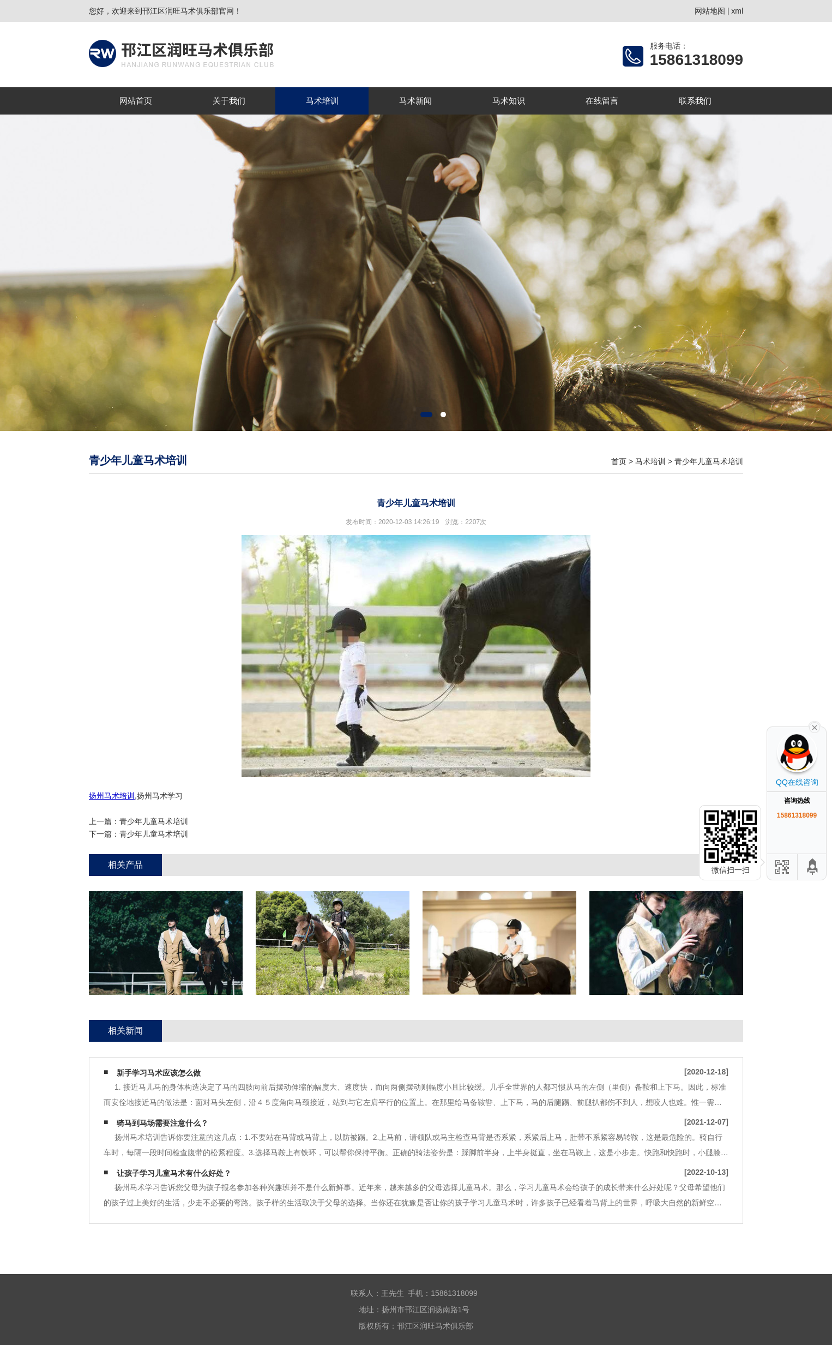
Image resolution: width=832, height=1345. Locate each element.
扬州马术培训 (112, 795)
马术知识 (508, 100)
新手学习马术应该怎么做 (159, 1072)
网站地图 (710, 11)
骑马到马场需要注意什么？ (162, 1123)
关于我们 (229, 100)
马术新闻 (415, 100)
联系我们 (695, 100)
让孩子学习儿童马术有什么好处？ (174, 1173)
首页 (618, 461)
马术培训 (322, 100)
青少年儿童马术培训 (708, 461)
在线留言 (602, 100)
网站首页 (135, 100)
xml (737, 11)
